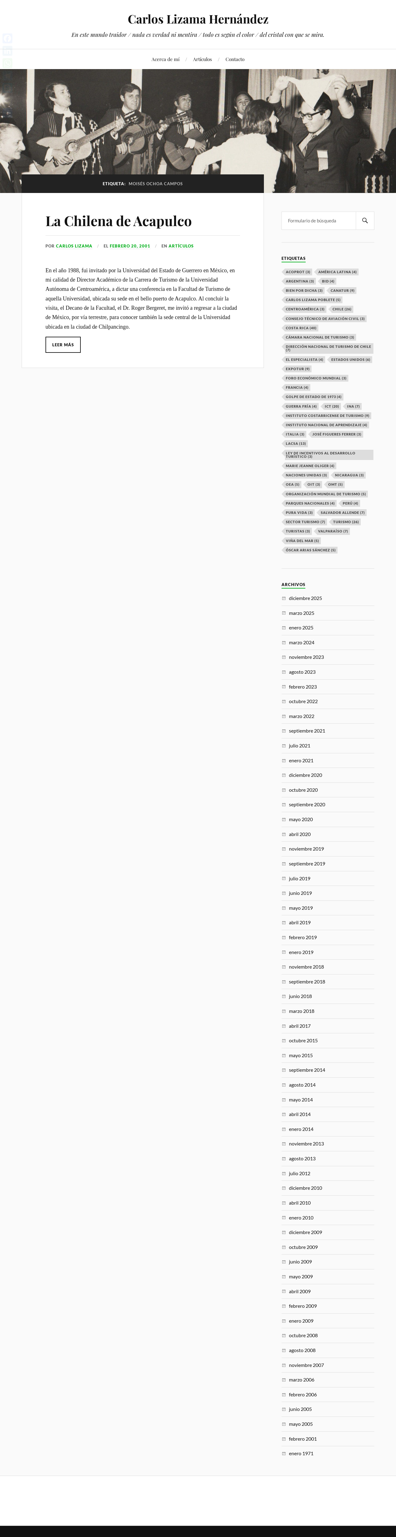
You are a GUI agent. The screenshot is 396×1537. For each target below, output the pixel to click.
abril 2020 (300, 834)
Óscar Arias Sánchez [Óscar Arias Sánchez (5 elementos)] (311, 550)
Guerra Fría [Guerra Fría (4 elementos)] (301, 406)
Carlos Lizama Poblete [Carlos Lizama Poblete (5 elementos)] (313, 300)
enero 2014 (301, 1129)
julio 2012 (299, 1173)
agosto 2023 (302, 672)
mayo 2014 (301, 1099)
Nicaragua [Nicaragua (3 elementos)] (349, 475)
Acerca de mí (165, 59)
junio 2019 (300, 893)
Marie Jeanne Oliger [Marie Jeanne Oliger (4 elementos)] (310, 466)
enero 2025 (301, 627)
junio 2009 (300, 1261)
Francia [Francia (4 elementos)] (297, 387)
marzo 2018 (301, 1011)
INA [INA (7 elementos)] (353, 406)
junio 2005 (300, 1409)
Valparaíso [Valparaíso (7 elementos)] (333, 531)
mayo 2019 (301, 908)
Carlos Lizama (74, 245)
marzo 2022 (301, 716)
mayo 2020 (301, 819)
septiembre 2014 (307, 1070)
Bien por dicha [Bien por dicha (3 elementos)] (304, 290)
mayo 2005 (301, 1424)
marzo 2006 (301, 1379)
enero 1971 (301, 1453)
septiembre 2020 (307, 804)
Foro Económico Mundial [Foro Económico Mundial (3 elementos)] (316, 378)
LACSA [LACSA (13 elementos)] (296, 443)
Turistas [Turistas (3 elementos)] (298, 531)
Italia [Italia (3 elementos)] (295, 434)
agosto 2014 (302, 1085)
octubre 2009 (303, 1247)
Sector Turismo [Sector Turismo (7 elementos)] (305, 522)
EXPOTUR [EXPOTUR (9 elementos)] (298, 369)
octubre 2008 (303, 1335)
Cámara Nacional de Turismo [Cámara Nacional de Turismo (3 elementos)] (320, 337)
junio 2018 (300, 996)
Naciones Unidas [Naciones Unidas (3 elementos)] (306, 475)
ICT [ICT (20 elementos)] (332, 406)
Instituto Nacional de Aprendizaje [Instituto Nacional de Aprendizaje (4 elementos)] (326, 425)
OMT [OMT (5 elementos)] (335, 484)
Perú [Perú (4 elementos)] (350, 503)
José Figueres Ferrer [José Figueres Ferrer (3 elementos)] (336, 434)
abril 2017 (300, 1026)
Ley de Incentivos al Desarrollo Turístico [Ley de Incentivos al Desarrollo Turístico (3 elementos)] (320, 454)
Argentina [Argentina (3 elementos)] (300, 281)
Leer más (63, 344)
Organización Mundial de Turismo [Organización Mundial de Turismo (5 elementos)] (326, 494)
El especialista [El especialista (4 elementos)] (304, 359)
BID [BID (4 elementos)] (328, 281)
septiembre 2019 (307, 863)
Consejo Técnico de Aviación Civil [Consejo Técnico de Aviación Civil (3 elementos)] (325, 319)
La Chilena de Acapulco (118, 220)
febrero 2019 (303, 937)
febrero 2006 (303, 1394)
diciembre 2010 (305, 1188)
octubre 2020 (303, 790)
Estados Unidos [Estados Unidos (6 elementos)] (350, 359)
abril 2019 (300, 922)
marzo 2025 (301, 613)
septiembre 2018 (307, 981)
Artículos (202, 59)
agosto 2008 (302, 1350)
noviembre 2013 (306, 1143)
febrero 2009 (303, 1306)
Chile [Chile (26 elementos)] (342, 309)
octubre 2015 (303, 1040)
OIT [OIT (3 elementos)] (314, 484)
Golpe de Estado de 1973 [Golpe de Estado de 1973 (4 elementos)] (314, 397)
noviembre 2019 (306, 849)
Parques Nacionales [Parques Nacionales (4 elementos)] (310, 503)
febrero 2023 (303, 687)
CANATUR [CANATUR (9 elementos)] (343, 290)
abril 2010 (300, 1203)
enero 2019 (301, 952)
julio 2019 (299, 878)
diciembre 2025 (305, 598)
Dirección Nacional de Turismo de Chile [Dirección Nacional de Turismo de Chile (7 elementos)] (328, 348)
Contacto (235, 59)
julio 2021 (299, 745)
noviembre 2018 (306, 967)
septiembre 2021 (307, 730)
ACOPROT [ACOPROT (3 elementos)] (298, 272)
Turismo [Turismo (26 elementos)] (346, 522)
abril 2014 (300, 1114)
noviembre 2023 (306, 657)
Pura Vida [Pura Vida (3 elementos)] (299, 512)
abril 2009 (300, 1291)
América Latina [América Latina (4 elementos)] (337, 272)
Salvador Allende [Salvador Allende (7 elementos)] (343, 512)
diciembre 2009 (305, 1232)
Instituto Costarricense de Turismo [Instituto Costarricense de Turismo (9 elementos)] (327, 416)
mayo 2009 (301, 1276)
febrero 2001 (303, 1439)
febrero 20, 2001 (130, 245)
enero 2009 (301, 1321)
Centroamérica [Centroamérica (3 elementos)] (305, 309)
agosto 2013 (302, 1158)
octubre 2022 (303, 701)
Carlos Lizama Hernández (198, 19)
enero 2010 (301, 1217)
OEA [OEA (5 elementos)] (292, 484)
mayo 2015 (301, 1055)
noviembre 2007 (306, 1365)
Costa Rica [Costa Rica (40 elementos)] (301, 328)
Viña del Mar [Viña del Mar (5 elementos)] (302, 541)
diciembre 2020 (305, 775)
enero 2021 (301, 760)
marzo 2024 (301, 642)
